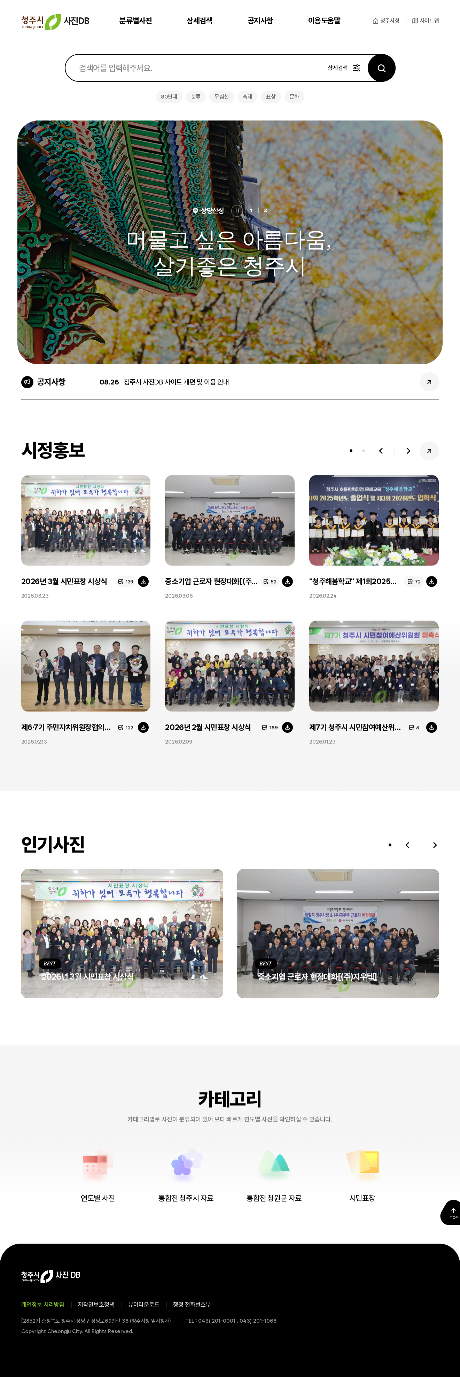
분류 (196, 96)
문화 (294, 96)
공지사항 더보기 (429, 381)
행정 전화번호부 (192, 1304)
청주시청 (389, 20)
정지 (237, 211)
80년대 (169, 96)
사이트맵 (429, 20)
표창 (270, 96)
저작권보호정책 (96, 1304)
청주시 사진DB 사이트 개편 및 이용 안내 (176, 382)
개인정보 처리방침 (42, 1304)
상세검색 (338, 67)
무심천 (222, 96)
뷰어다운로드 (143, 1304)
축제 (247, 96)
